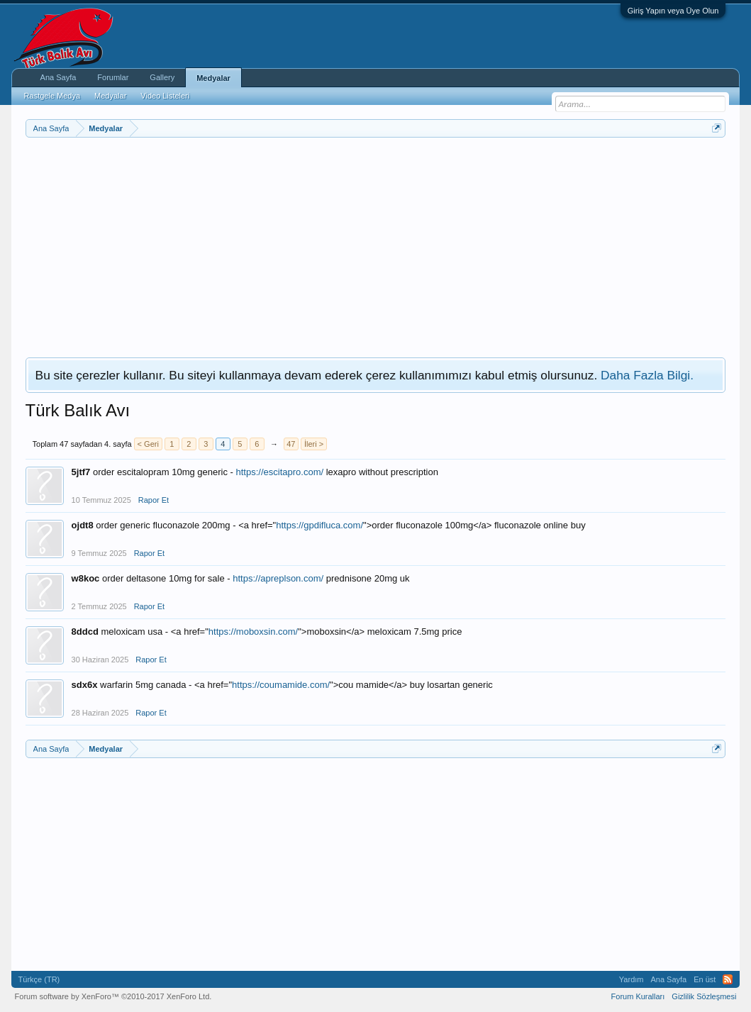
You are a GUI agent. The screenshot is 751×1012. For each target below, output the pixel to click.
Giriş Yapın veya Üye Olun (673, 10)
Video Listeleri (164, 95)
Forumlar (112, 77)
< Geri (148, 444)
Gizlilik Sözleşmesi (704, 996)
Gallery (162, 77)
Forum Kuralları (638, 996)
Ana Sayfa (58, 77)
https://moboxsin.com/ (253, 631)
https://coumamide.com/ (281, 684)
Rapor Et (153, 500)
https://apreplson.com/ (278, 578)
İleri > (313, 444)
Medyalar (213, 78)
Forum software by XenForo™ (113, 996)
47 (291, 444)
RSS (728, 979)
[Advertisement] (376, 244)
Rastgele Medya (52, 95)
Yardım (631, 979)
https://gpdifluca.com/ (319, 525)
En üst (705, 979)
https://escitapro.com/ (280, 472)
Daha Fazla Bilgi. (647, 375)
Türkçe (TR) (39, 979)
